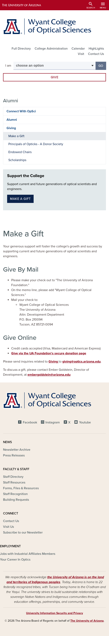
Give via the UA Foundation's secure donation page (48, 353)
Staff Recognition (15, 494)
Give (54, 77)
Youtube (85, 422)
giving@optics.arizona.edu (81, 362)
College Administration (51, 49)
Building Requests (16, 500)
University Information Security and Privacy (54, 613)
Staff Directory (13, 477)
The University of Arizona (87, 620)
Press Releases (14, 455)
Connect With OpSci (21, 111)
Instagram (52, 422)
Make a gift (20, 199)
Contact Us (96, 54)
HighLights (96, 49)
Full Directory (21, 49)
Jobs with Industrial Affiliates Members (27, 554)
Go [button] (102, 65)
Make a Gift (16, 136)
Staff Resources (14, 482)
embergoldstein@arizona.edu (49, 375)
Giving (53, 362)
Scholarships (17, 160)
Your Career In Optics (15, 559)
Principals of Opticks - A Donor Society (35, 144)
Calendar (78, 49)
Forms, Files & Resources (21, 488)
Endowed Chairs (20, 152)
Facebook (30, 422)
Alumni (12, 120)
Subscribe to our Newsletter (23, 532)
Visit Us (8, 527)
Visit (81, 54)
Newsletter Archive (16, 450)
